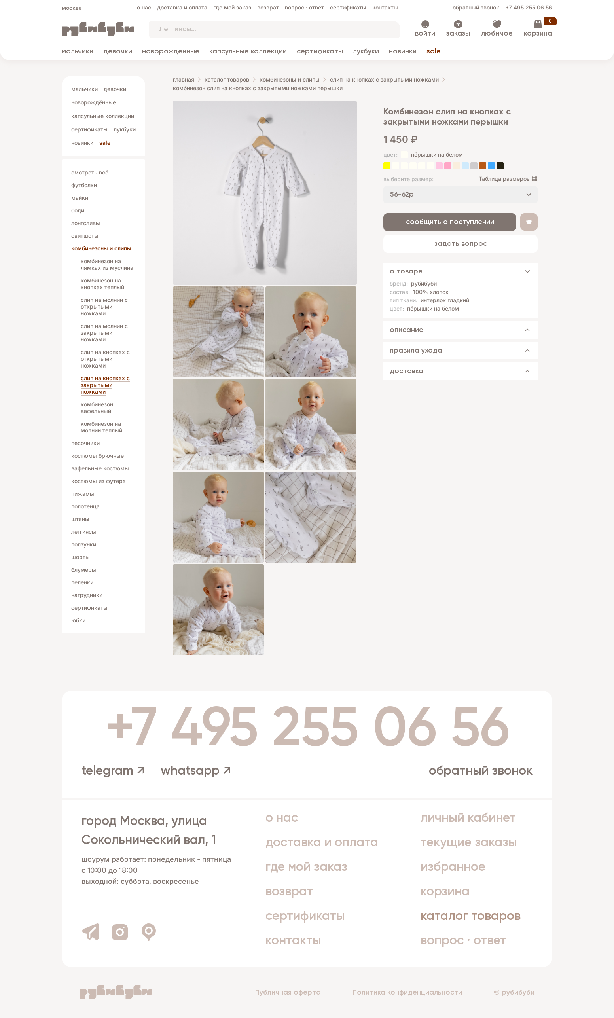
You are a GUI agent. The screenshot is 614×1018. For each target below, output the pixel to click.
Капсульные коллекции (248, 51)
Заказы (458, 33)
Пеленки (82, 582)
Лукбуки (366, 51)
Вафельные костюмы (100, 468)
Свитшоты (85, 235)
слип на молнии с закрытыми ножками (104, 332)
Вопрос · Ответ (304, 7)
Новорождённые (170, 51)
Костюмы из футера (98, 481)
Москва (72, 7)
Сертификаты (348, 7)
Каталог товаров (227, 79)
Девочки (117, 51)
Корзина (538, 33)
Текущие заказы (469, 842)
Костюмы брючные (97, 455)
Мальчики (77, 51)
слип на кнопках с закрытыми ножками (105, 385)
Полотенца (85, 506)
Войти (425, 33)
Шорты (80, 557)
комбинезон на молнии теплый (101, 427)
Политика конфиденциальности (407, 992)
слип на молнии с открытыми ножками (104, 306)
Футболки (84, 185)
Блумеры (83, 569)
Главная (183, 79)
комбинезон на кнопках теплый (102, 283)
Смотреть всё (89, 172)
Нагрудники (86, 594)
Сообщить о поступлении (450, 222)
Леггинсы (83, 531)
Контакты (385, 7)
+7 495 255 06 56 (528, 7)
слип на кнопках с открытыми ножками (105, 359)
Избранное (453, 867)
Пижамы (82, 493)
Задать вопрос (460, 243)
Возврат (268, 7)
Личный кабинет (468, 818)
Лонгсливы (85, 223)
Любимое (497, 33)
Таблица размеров (504, 178)
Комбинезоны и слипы (101, 248)
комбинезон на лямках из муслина (107, 264)
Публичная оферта (288, 992)
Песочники (85, 443)
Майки (79, 197)
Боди (77, 210)
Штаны (80, 519)
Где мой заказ (232, 7)
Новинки (403, 51)
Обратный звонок (476, 7)
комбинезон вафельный (97, 407)
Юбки (78, 620)
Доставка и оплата (182, 7)
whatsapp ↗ (196, 771)
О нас (144, 7)
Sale (433, 51)
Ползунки (83, 544)
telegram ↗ (113, 771)
